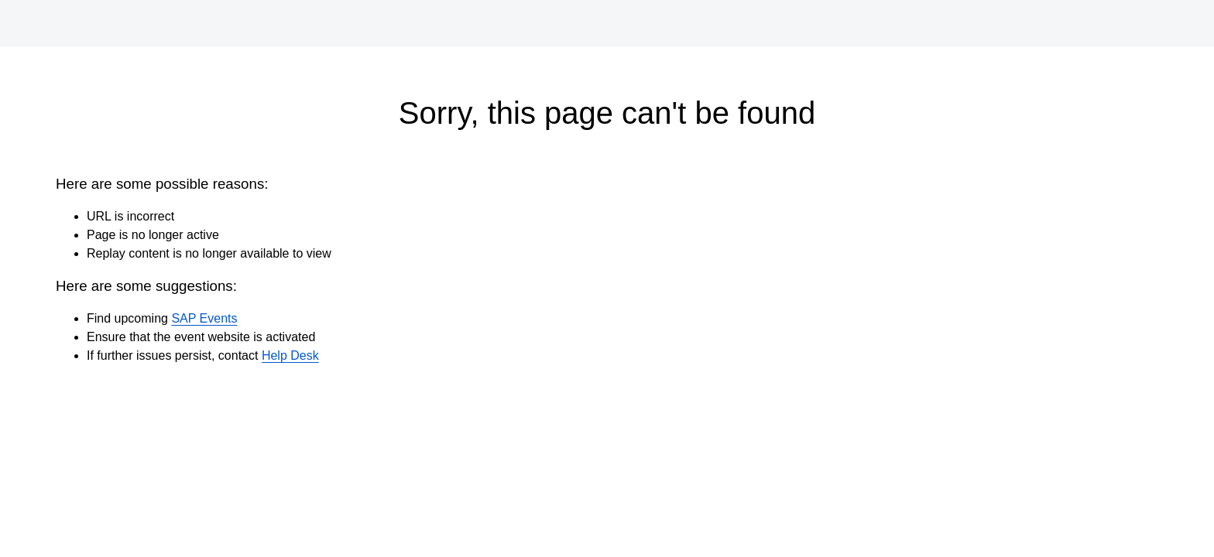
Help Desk (290, 355)
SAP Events (204, 318)
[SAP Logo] (80, 23)
